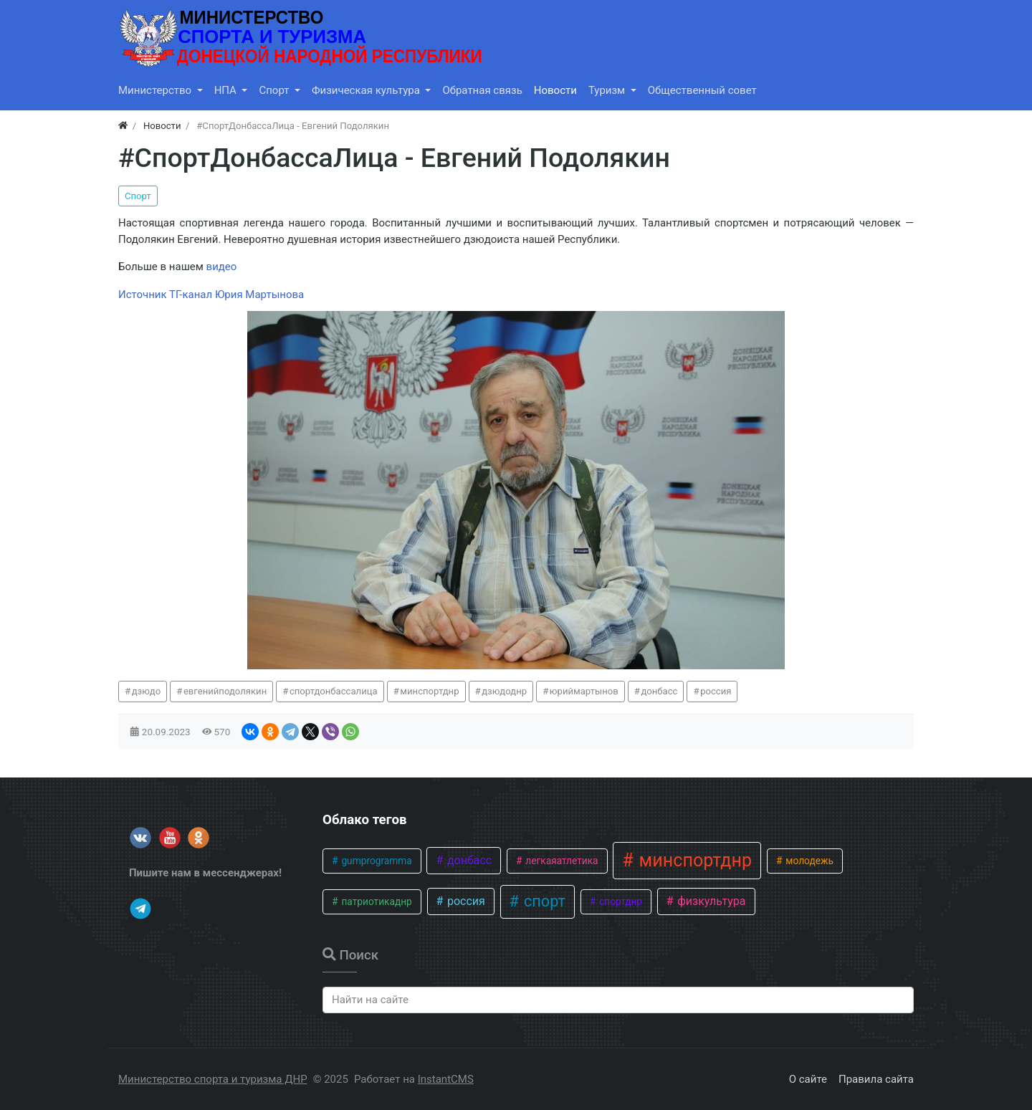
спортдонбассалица (334, 691)
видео (221, 266)
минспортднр (429, 691)
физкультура (709, 901)
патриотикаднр (375, 901)
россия (715, 691)
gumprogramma (375, 860)
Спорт (138, 196)
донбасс (659, 691)
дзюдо (146, 691)
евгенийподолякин (225, 691)
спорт (542, 901)
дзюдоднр (504, 691)
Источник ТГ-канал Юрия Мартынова (211, 294)
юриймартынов (584, 691)
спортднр (619, 901)
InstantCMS (446, 1079)
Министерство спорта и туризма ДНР (212, 1079)
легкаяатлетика (560, 860)
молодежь (808, 860)
